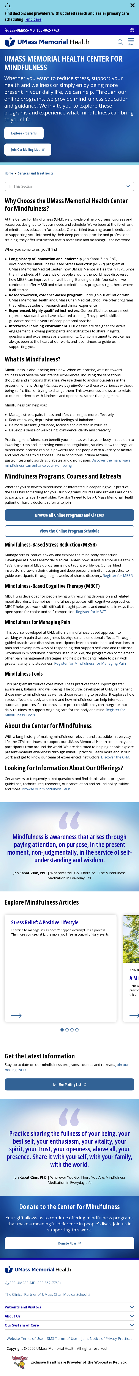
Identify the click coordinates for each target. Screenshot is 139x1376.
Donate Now (78, 1244)
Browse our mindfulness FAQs (46, 789)
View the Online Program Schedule (70, 531)
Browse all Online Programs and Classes (69, 515)
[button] (132, 1307)
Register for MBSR (118, 575)
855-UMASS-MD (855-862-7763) (34, 30)
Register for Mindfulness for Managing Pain (90, 663)
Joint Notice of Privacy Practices (106, 1338)
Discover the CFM (115, 757)
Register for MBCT (91, 611)
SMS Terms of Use (62, 1338)
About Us (13, 1316)
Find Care (33, 19)
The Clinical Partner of (47, 1294)
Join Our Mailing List (31, 150)
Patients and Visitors (23, 1307)
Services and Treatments (36, 173)
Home (9, 173)
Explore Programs (24, 133)
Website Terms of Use (25, 1338)
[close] (132, 5)
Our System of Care (22, 1325)
